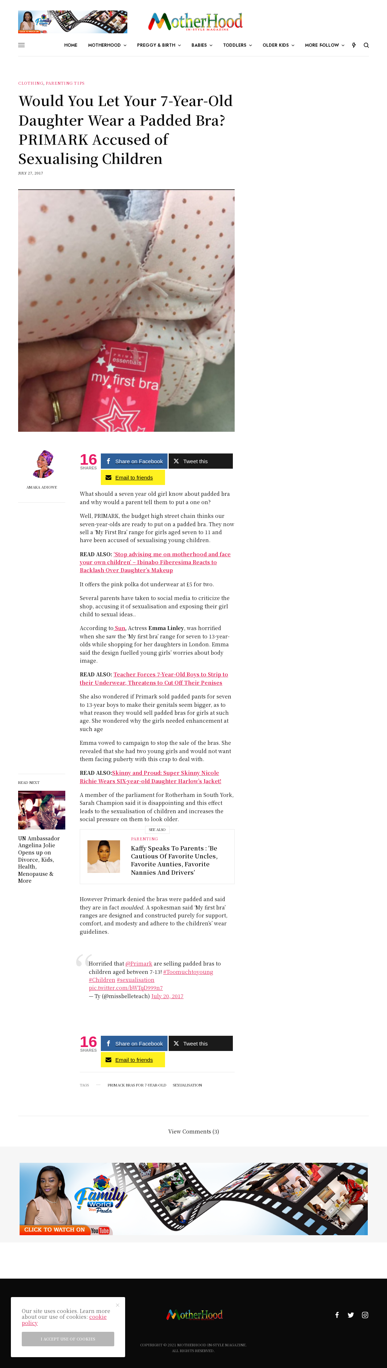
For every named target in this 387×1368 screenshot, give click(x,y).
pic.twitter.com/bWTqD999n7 (126, 987)
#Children (102, 979)
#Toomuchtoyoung (188, 971)
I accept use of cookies (68, 1339)
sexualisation (187, 1085)
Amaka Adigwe (41, 487)
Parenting (144, 838)
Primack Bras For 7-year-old (137, 1085)
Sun (119, 628)
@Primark (138, 963)
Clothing (30, 83)
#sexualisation (136, 979)
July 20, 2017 (167, 996)
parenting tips (65, 83)
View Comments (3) (193, 1131)
